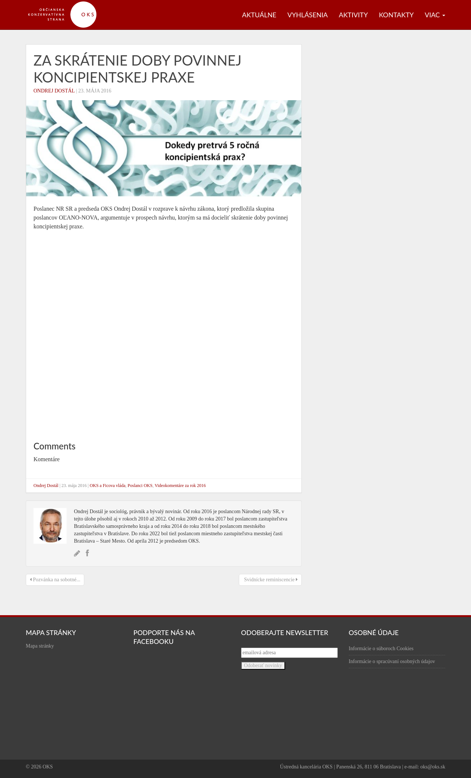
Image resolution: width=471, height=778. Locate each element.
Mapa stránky (40, 646)
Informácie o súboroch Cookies (381, 648)
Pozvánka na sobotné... (55, 579)
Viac (435, 15)
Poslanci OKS (140, 485)
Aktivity (353, 15)
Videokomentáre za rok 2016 (180, 485)
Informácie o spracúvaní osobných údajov (392, 661)
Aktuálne (259, 15)
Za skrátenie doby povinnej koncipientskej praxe (137, 68)
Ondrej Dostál (54, 91)
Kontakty (396, 15)
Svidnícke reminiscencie (270, 579)
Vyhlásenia (307, 15)
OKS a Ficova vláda (107, 485)
